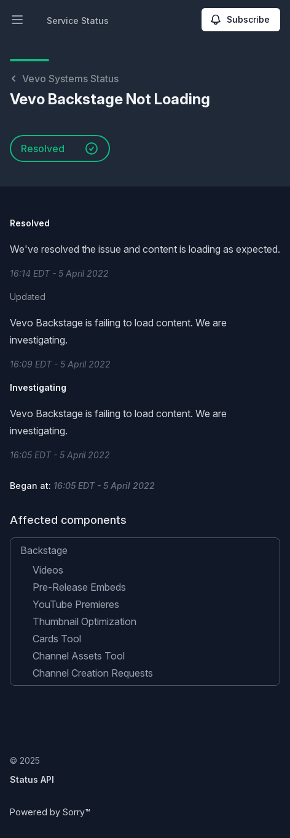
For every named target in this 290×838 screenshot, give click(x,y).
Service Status (78, 20)
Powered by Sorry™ (50, 812)
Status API (32, 779)
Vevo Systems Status (64, 78)
